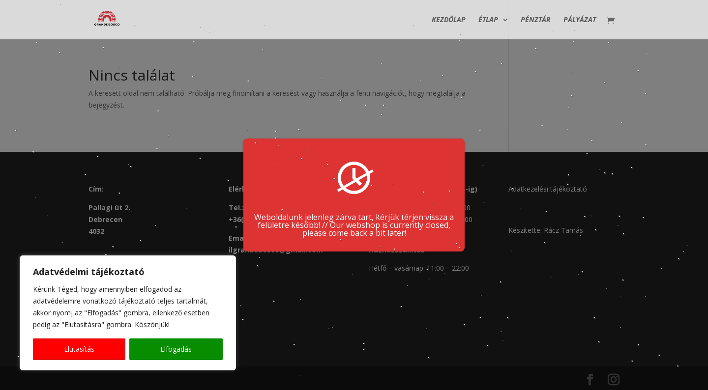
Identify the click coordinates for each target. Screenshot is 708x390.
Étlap (488, 20)
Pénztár (536, 20)
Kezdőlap (449, 20)
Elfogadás (176, 349)
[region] (128, 312)
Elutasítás (79, 349)
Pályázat (579, 20)
